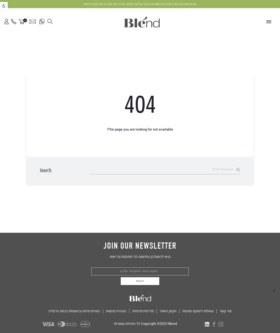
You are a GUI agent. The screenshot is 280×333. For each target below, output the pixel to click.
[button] (4, 6)
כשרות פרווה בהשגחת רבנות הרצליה (74, 311)
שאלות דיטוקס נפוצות (198, 311)
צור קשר (226, 311)
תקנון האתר (168, 311)
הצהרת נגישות (116, 311)
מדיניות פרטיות (143, 311)
